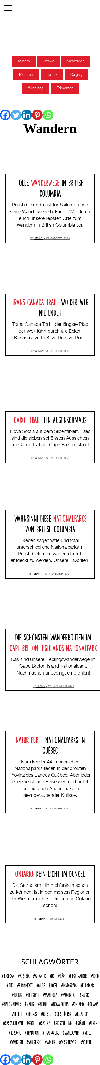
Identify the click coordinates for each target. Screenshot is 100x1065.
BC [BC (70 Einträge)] (52, 975)
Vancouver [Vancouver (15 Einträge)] (72, 1032)
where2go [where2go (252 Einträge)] (35, 1041)
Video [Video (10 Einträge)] (87, 1032)
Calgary (76, 75)
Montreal (26, 75)
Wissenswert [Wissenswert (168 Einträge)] (69, 1041)
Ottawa (48, 61)
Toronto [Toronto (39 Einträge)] (16, 1032)
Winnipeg (35, 88)
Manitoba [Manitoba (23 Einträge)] (51, 994)
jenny (39, 238)
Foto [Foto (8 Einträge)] (10, 984)
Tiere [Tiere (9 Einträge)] (94, 1022)
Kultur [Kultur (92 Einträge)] (18, 994)
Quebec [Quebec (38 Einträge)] (46, 1013)
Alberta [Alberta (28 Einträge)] (24, 975)
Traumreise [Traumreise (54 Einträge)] (51, 1032)
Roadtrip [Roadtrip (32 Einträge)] (82, 1013)
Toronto (24, 61)
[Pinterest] (37, 115)
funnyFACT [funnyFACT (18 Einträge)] (26, 984)
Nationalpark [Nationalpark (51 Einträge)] (12, 1003)
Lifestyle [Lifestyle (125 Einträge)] (33, 994)
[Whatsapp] (48, 115)
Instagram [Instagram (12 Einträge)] (70, 984)
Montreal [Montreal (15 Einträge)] (69, 994)
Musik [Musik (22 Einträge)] (85, 994)
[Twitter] (16, 115)
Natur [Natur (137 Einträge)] (30, 1003)
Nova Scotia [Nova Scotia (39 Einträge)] (60, 1003)
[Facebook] (5, 115)
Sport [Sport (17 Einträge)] (32, 1022)
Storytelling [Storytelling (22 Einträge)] (63, 1022)
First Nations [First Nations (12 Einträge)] (78, 975)
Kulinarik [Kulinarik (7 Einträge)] (88, 984)
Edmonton (65, 88)
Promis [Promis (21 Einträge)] (32, 1013)
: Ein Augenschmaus (50, 419)
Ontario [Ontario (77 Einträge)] (79, 1003)
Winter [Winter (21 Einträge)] (51, 1041)
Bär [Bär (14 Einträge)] (62, 975)
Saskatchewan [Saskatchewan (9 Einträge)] (14, 1022)
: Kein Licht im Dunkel (50, 873)
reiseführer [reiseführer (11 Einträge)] (64, 1013)
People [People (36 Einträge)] (18, 1013)
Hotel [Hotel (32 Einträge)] (53, 984)
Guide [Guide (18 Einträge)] (41, 984)
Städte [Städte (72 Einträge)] (81, 1022)
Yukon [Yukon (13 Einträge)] (87, 1041)
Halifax (51, 75)
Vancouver (75, 61)
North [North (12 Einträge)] (43, 1003)
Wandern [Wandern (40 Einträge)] (17, 1041)
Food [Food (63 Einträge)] (96, 975)
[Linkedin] (26, 115)
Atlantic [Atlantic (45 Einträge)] (40, 975)
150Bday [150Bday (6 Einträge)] (8, 975)
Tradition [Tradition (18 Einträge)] (33, 1032)
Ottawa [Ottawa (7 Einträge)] (93, 1003)
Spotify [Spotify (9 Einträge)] (45, 1022)
